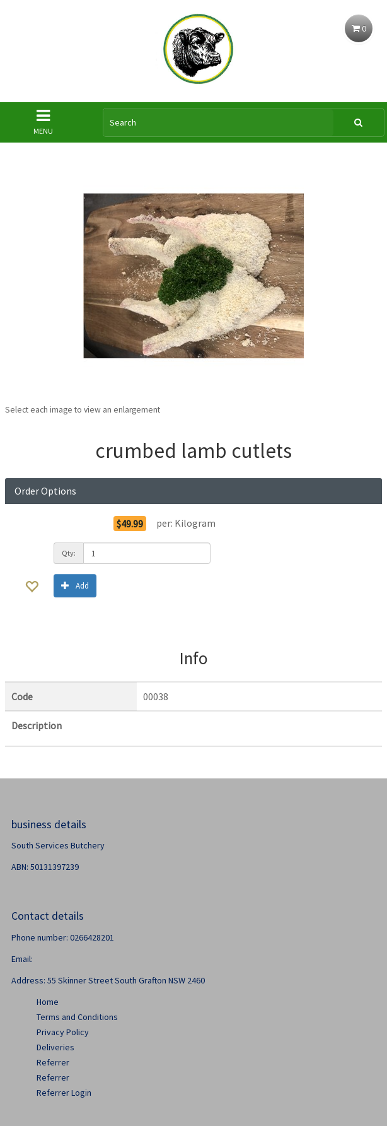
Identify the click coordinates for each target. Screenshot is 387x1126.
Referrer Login (64, 1092)
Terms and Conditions (77, 1017)
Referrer (53, 1062)
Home (48, 1001)
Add (75, 585)
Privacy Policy (63, 1032)
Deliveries (55, 1047)
